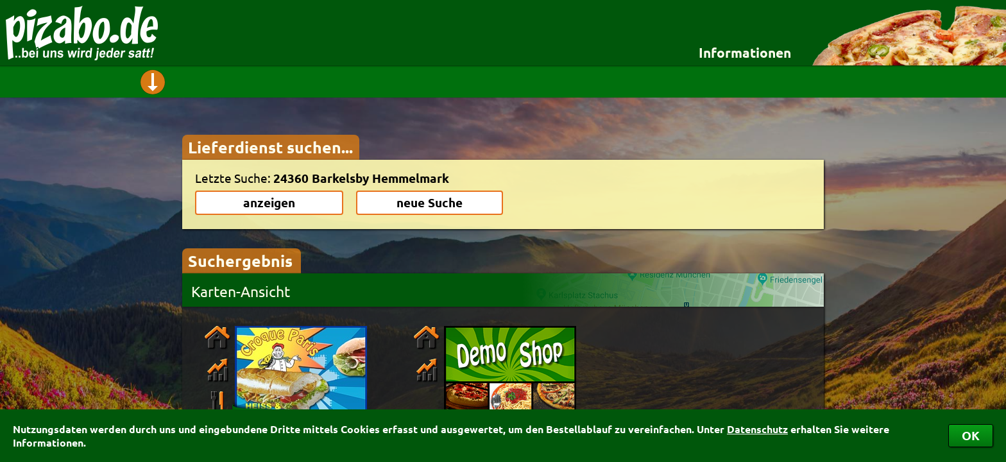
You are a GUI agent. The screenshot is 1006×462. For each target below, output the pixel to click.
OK (971, 435)
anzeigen (269, 202)
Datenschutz (757, 429)
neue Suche (429, 202)
